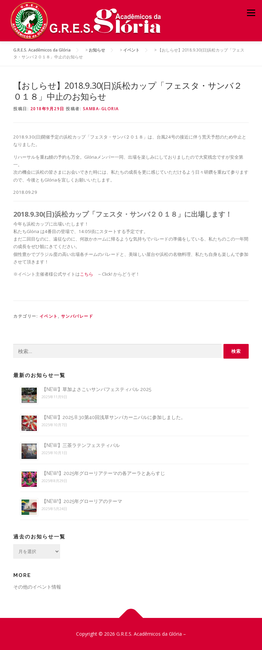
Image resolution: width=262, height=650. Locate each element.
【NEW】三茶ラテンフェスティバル (81, 445)
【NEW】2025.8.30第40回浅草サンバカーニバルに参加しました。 (114, 417)
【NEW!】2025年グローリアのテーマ (82, 501)
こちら (86, 274)
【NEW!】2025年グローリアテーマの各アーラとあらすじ (103, 473)
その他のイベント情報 (37, 586)
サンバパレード (77, 316)
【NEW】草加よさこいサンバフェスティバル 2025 (96, 389)
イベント (49, 316)
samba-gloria (101, 109)
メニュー (251, 13)
